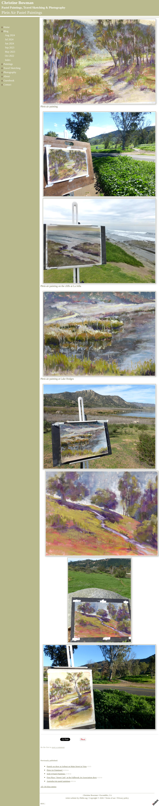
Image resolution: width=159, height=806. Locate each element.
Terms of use (110, 798)
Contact (7, 84)
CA (110, 795)
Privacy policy (123, 798)
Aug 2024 (10, 35)
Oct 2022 (9, 55)
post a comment (58, 747)
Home (7, 27)
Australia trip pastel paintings (58, 781)
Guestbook (9, 80)
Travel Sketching (12, 68)
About (7, 76)
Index (8, 60)
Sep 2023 (9, 47)
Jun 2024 (9, 43)
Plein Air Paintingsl (55, 770)
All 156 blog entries (48, 787)
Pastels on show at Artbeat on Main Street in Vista (67, 766)
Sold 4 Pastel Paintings (56, 774)
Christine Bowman (17, 2)
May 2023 (10, 51)
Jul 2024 (9, 39)
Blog (6, 31)
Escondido (104, 795)
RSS (42, 804)
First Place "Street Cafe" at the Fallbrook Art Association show (72, 777)
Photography (10, 72)
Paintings (8, 64)
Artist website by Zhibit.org (76, 798)
